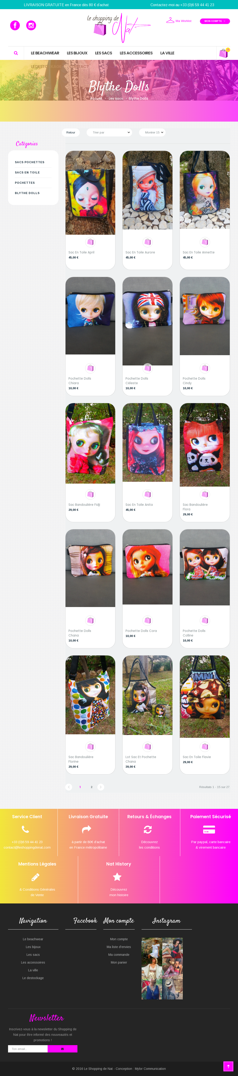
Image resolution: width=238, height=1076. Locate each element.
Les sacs (33, 954)
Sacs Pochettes (29, 162)
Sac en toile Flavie (197, 757)
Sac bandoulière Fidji (84, 505)
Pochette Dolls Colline (194, 633)
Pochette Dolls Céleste (137, 380)
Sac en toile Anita (139, 505)
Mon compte (119, 939)
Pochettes (25, 182)
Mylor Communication (150, 1069)
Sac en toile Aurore (140, 252)
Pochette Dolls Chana (79, 633)
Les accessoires (33, 962)
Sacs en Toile (27, 172)
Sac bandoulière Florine (80, 759)
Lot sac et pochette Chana (141, 759)
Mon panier (119, 962)
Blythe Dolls (27, 193)
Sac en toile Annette (199, 252)
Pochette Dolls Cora (141, 631)
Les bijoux (33, 947)
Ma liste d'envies (119, 947)
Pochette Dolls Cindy (194, 380)
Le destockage (33, 978)
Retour (70, 132)
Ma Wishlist (178, 20)
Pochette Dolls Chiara (79, 380)
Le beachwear (33, 939)
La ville (33, 970)
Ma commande (118, 954)
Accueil (96, 98)
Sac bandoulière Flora (195, 507)
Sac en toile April (81, 252)
